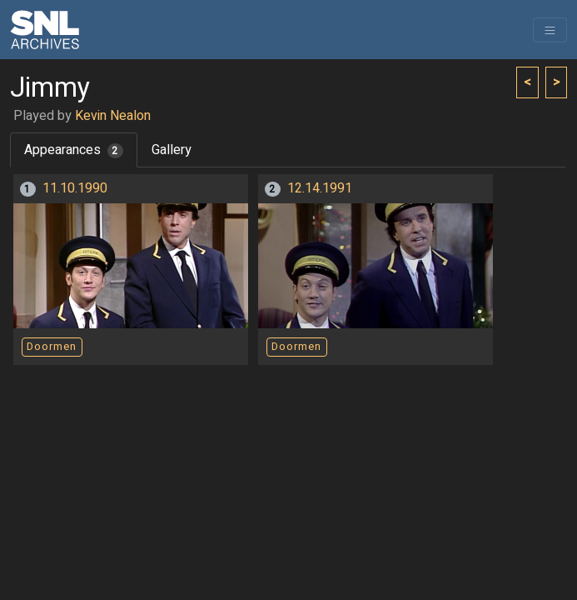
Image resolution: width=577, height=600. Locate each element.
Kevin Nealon (113, 116)
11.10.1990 (74, 188)
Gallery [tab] (172, 150)
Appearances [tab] (73, 150)
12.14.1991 (319, 188)
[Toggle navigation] (550, 30)
